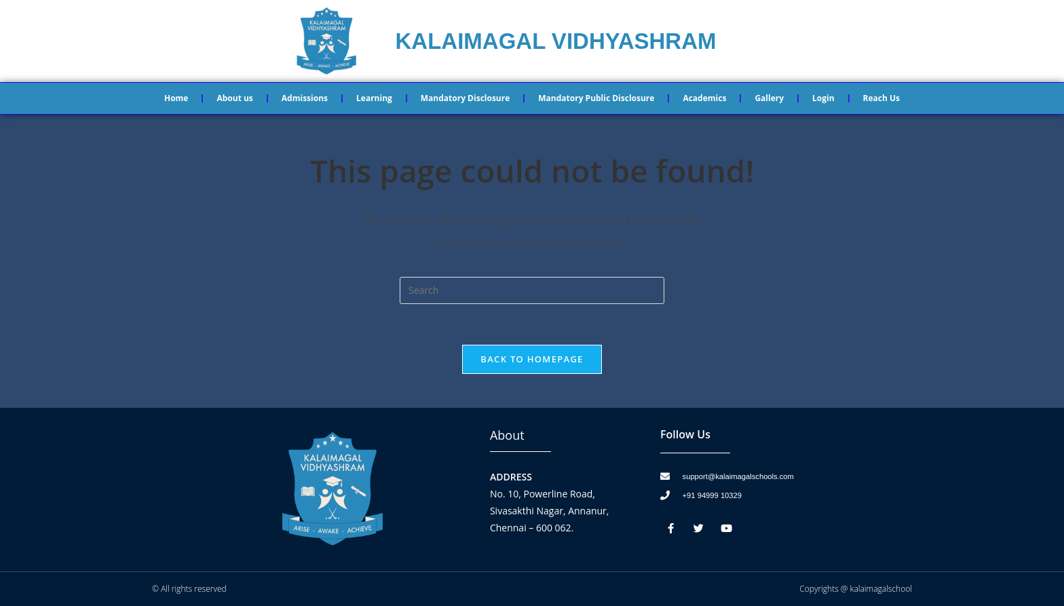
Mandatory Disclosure (465, 98)
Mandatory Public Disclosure (596, 98)
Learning (374, 98)
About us (234, 98)
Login (823, 98)
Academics (704, 98)
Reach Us (881, 98)
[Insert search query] (532, 290)
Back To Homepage (531, 359)
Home (176, 98)
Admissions (305, 98)
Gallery (769, 98)
